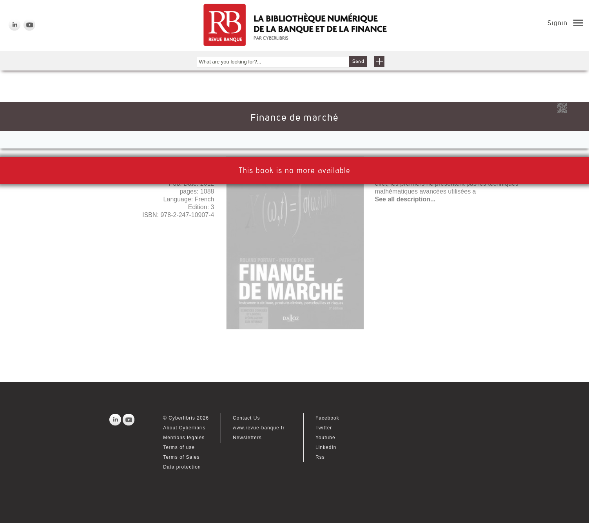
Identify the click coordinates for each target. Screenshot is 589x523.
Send (358, 61)
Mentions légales (184, 437)
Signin (557, 23)
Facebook (327, 418)
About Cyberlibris (184, 428)
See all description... (405, 199)
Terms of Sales (181, 457)
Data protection (182, 467)
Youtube (325, 437)
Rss (320, 457)
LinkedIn (325, 447)
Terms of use (179, 447)
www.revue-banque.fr (259, 428)
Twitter (323, 428)
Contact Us (246, 418)
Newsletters (247, 437)
